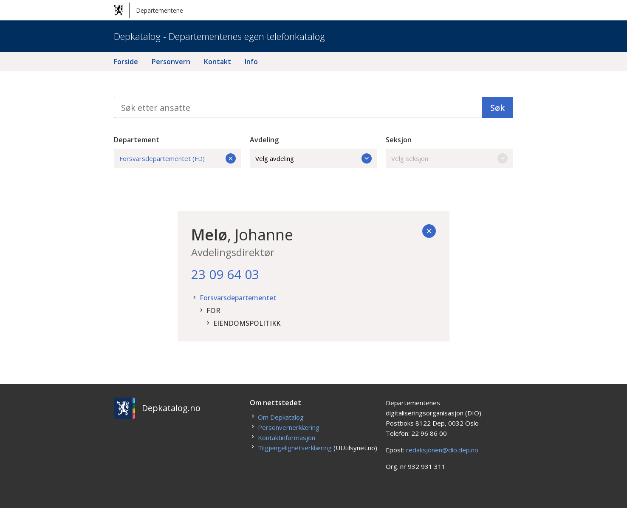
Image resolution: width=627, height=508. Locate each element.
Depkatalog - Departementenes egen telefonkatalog (219, 36)
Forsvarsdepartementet (238, 297)
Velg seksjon (449, 158)
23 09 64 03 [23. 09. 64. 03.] (225, 274)
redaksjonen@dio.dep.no (442, 450)
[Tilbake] (429, 231)
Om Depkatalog (281, 417)
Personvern (171, 61)
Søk (497, 107)
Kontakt (217, 61)
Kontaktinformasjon (286, 437)
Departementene (148, 10)
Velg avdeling (313, 158)
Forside (126, 61)
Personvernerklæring (288, 427)
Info (251, 61)
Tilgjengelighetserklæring (295, 447)
